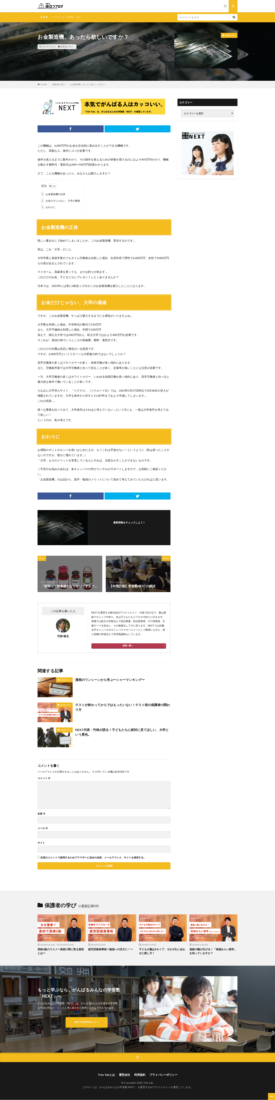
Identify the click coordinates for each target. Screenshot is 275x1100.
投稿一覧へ (128, 645)
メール (43, 828)
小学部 (69, 16)
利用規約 (139, 1074)
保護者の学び (66, 46)
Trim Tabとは (106, 1074)
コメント (44, 778)
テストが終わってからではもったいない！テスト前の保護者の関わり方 (122, 707)
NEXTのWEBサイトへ (86, 1022)
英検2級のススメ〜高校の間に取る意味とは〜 (61, 951)
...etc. (78, 16)
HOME (44, 84)
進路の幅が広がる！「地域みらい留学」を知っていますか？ (213, 951)
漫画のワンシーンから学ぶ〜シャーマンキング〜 (110, 680)
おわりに (48, 207)
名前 (41, 813)
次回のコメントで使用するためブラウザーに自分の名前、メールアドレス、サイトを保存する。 (93, 857)
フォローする (129, 527)
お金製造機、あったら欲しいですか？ (88, 84)
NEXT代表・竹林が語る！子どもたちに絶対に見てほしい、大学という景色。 (122, 732)
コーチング (58, 16)
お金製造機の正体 (53, 194)
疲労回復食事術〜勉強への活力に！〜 (110, 949)
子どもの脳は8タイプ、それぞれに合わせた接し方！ (162, 951)
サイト (41, 843)
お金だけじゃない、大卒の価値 (60, 200)
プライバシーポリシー (163, 1074)
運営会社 (124, 1074)
